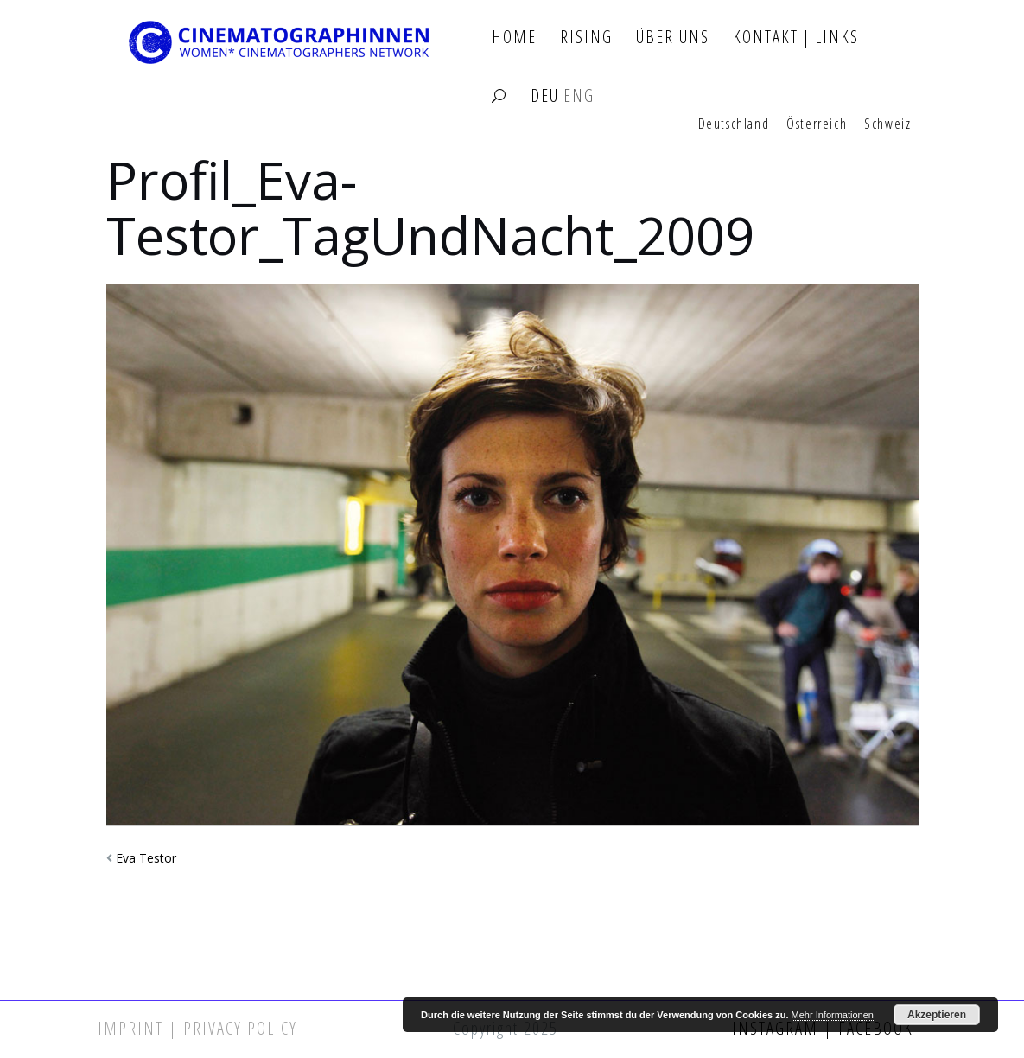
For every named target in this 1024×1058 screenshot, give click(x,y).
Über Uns (672, 37)
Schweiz (887, 124)
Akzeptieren (936, 1015)
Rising (586, 37)
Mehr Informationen (833, 1015)
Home (514, 37)
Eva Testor (146, 858)
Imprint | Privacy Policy (197, 1028)
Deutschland (734, 124)
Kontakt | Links (796, 37)
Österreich (816, 124)
